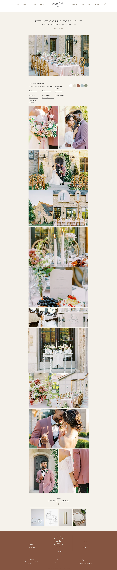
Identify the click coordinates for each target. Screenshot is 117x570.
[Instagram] (61, 551)
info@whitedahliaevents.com (86, 563)
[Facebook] (56, 551)
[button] (105, 4)
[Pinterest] (58, 551)
